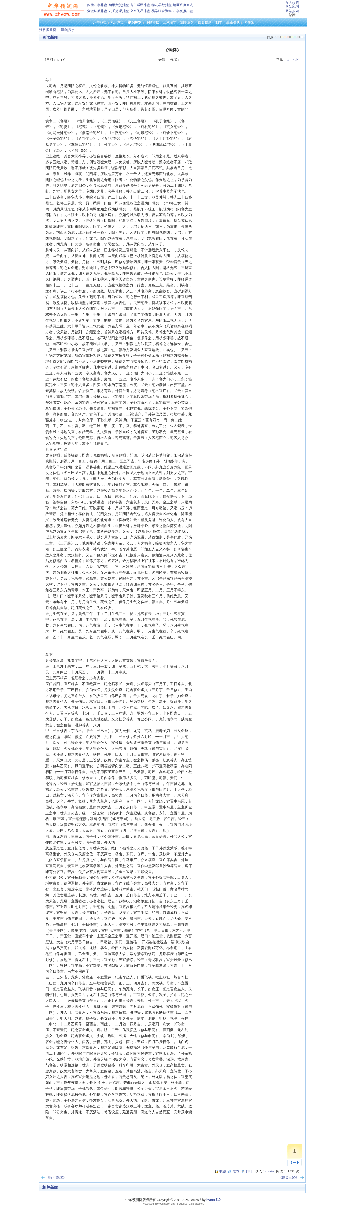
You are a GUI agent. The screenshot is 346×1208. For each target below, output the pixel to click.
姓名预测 (204, 22)
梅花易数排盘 (161, 5)
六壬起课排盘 (119, 11)
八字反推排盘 (183, 11)
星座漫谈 (233, 22)
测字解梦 (187, 22)
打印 (249, 1171)
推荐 (236, 1171)
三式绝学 (170, 22)
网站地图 (292, 7)
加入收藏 (292, 3)
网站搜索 (292, 11)
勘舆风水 (135, 22)
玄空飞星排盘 (140, 11)
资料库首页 (47, 30)
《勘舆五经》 (289, 1178)
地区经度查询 (183, 5)
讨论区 (249, 22)
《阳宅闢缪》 (56, 1178)
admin (269, 1171)
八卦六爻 (117, 22)
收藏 (222, 1171)
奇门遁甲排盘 (140, 5)
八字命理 (100, 22)
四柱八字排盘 (97, 5)
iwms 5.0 (213, 1200)
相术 (218, 22)
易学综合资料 (161, 11)
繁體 (292, 15)
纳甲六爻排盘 (119, 5)
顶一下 (294, 1163)
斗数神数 (152, 22)
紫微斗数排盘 (97, 11)
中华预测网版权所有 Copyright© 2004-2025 (157, 1200)
